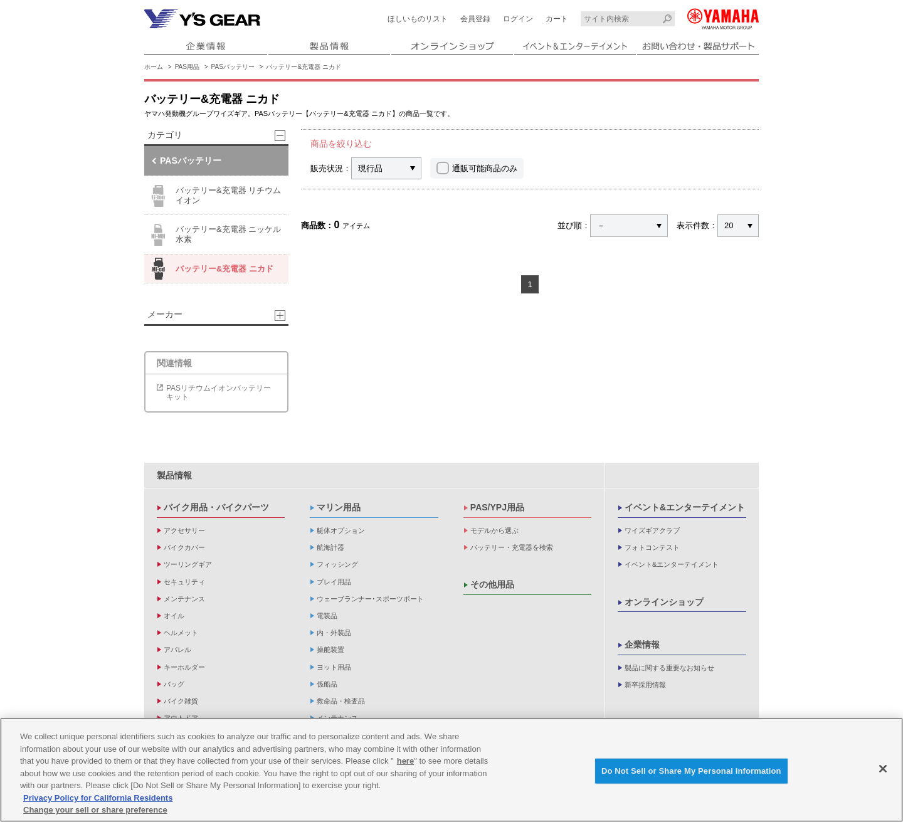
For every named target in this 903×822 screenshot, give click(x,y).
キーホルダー (184, 667)
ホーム (153, 66)
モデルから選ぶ (494, 530)
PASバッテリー (233, 66)
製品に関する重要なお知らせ (669, 668)
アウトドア (181, 718)
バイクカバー (184, 547)
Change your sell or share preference (95, 813)
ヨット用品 (334, 667)
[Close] (883, 772)
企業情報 (642, 645)
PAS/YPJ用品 (497, 507)
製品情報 (174, 475)
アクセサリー (184, 530)
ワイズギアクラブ (652, 530)
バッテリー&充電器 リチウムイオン (214, 196)
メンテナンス (184, 599)
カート (557, 18)
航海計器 (330, 547)
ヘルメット (181, 632)
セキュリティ (184, 582)
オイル (174, 615)
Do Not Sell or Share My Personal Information (691, 774)
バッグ (174, 684)
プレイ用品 (334, 582)
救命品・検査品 (341, 701)
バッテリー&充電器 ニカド (303, 66)
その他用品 (492, 584)
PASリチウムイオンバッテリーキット (218, 392)
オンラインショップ (664, 602)
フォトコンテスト (652, 547)
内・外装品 (334, 632)
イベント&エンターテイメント (685, 507)
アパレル (177, 649)
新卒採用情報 (645, 684)
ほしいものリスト (418, 18)
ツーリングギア (188, 564)
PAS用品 (187, 66)
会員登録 (475, 18)
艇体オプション (341, 530)
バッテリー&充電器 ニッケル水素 (214, 235)
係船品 (327, 684)
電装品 (327, 615)
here (405, 764)
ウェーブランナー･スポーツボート (370, 599)
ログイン (518, 18)
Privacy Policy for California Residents (97, 800)
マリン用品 (339, 507)
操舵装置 (330, 649)
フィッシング (337, 564)
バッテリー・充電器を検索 (511, 547)
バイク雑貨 (181, 701)
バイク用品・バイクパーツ (216, 507)
